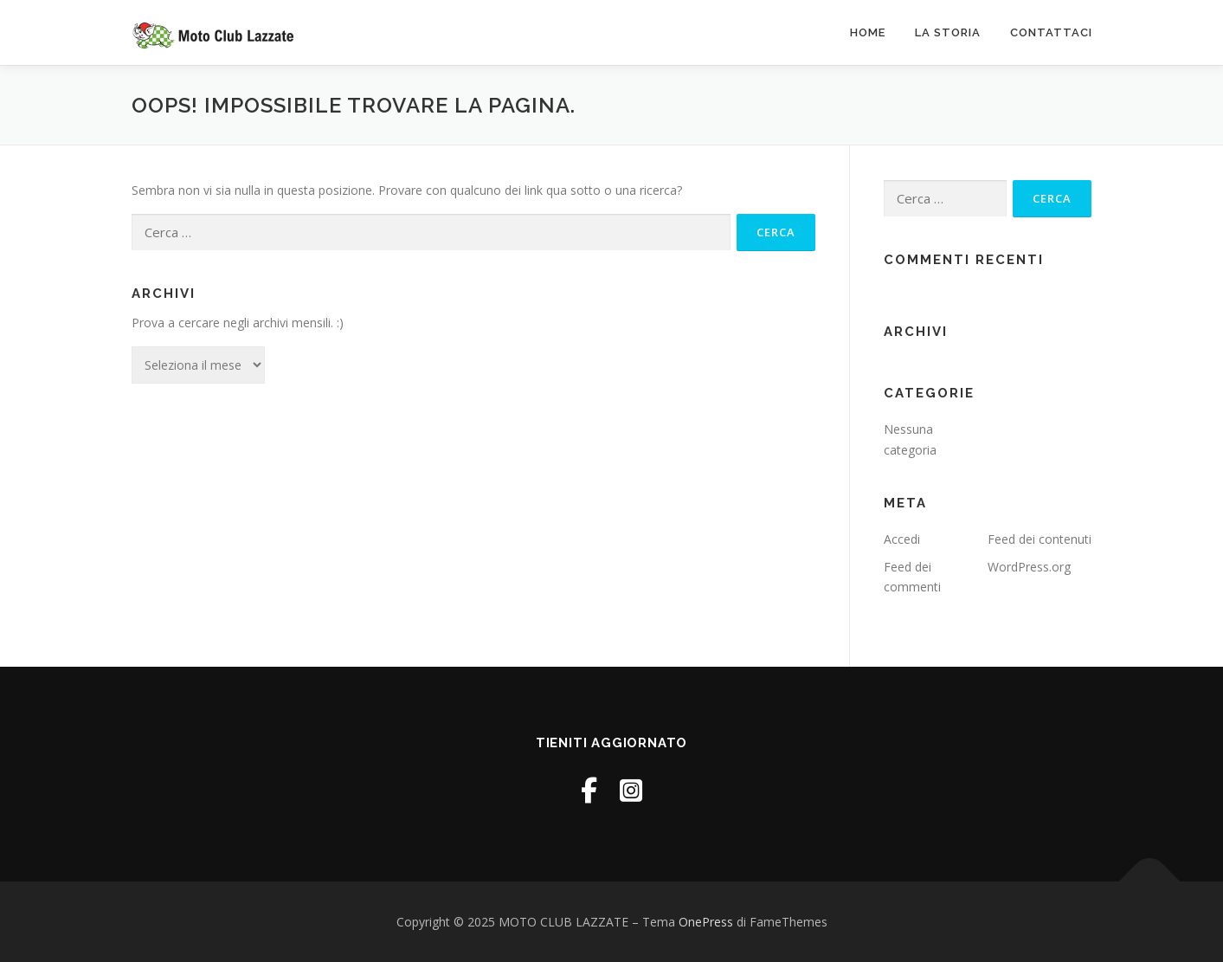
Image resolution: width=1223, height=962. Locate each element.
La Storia (948, 32)
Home (867, 32)
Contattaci (1051, 32)
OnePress (706, 922)
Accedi (902, 539)
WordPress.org (1029, 566)
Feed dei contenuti (1039, 539)
